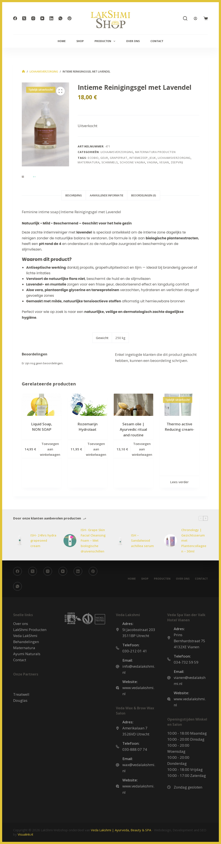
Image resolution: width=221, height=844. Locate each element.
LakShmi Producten (29, 629)
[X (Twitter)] (24, 18)
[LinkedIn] (51, 18)
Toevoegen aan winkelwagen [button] (50, 449)
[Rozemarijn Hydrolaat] (87, 405)
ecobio (93, 158)
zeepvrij (177, 162)
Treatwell (21, 694)
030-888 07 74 (134, 749)
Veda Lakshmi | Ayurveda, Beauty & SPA (121, 830)
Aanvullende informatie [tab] (106, 195)
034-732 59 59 (186, 662)
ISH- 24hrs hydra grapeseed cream (43, 540)
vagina (152, 162)
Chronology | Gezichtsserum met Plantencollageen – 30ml (193, 540)
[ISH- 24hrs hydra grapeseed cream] (19, 540)
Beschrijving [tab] (73, 195)
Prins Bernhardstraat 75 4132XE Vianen (189, 640)
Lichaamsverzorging (117, 152)
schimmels (109, 162)
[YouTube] (42, 18)
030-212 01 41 (134, 650)
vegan (164, 162)
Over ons (133, 41)
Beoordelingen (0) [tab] (143, 195)
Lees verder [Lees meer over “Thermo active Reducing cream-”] (179, 482)
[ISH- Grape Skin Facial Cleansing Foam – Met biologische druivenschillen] (69, 540)
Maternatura (24, 647)
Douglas (20, 700)
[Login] (195, 18)
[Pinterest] (69, 18)
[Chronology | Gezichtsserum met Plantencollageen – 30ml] (170, 540)
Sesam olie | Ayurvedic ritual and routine (133, 429)
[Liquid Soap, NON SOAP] (41, 405)
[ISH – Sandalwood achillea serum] (120, 540)
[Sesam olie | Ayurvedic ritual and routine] (133, 405)
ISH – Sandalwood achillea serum (142, 540)
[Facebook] (15, 18)
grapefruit (119, 158)
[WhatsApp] (60, 18)
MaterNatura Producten (155, 152)
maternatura (88, 162)
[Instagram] (33, 18)
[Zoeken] (185, 18)
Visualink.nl (25, 834)
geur (104, 158)
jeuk (153, 158)
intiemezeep (138, 158)
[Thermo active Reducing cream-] (179, 405)
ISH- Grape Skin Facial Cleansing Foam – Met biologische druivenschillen (93, 540)
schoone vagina (132, 162)
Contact (156, 41)
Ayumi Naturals (26, 653)
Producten (106, 41)
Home (62, 41)
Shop (80, 41)
